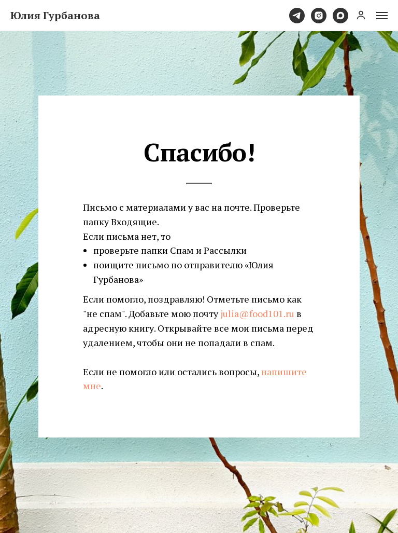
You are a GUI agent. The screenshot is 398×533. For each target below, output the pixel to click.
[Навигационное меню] (382, 15)
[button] (361, 15)
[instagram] (318, 15)
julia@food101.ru (257, 313)
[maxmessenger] (340, 15)
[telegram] (297, 15)
